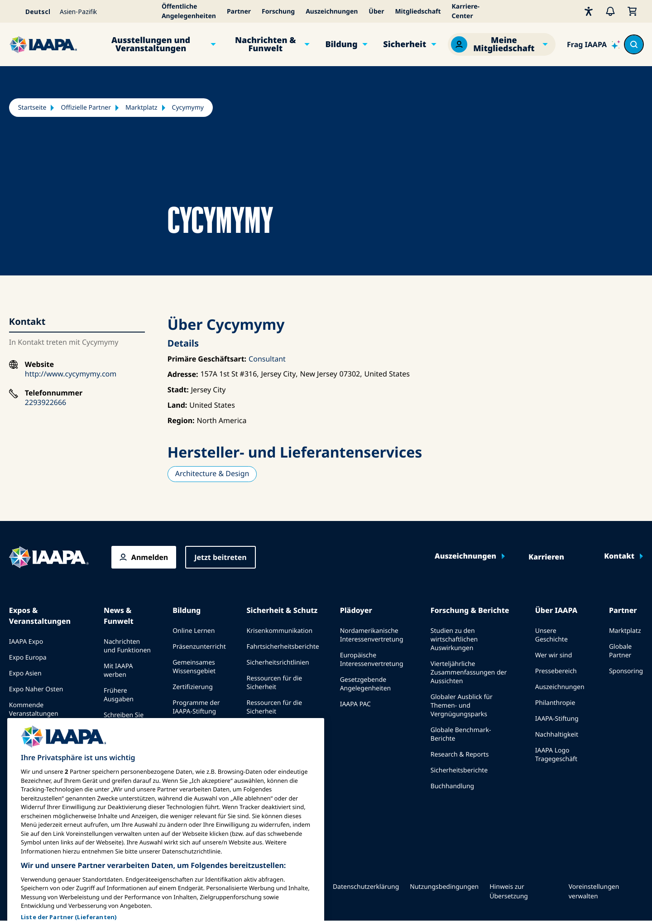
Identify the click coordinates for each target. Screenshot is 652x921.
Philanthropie (555, 703)
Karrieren (546, 557)
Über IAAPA (556, 610)
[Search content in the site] (634, 44)
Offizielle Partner (86, 107)
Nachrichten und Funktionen (127, 646)
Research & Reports (460, 754)
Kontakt (619, 556)
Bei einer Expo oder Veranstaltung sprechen (44, 734)
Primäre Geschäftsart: (207, 359)
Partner (239, 11)
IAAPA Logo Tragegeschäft (556, 754)
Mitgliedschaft (418, 11)
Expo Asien (25, 673)
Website (39, 364)
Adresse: (183, 374)
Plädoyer (356, 610)
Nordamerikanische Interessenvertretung (371, 635)
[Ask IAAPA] (593, 44)
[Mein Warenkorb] (632, 11)
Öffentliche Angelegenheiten (189, 11)
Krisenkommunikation (279, 631)
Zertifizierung (193, 687)
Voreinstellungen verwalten (594, 891)
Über (376, 11)
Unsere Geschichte (551, 635)
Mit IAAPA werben (118, 670)
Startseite (32, 107)
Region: (181, 420)
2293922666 (45, 402)
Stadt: (178, 390)
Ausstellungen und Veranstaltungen (150, 44)
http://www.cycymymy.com (70, 374)
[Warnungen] (610, 11)
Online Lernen (194, 631)
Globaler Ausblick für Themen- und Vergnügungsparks (462, 705)
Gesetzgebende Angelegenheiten (365, 684)
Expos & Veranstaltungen (40, 615)
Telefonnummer (53, 393)
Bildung (341, 44)
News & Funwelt (119, 615)
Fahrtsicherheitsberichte (283, 646)
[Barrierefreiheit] (588, 11)
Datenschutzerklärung (366, 886)
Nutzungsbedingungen (444, 886)
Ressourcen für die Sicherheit (274, 682)
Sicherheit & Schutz (282, 610)
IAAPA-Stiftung (557, 718)
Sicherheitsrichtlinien (278, 662)
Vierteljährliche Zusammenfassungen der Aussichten (469, 672)
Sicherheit (404, 44)
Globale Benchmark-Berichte (461, 734)
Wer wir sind (553, 655)
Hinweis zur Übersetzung (508, 891)
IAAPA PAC (355, 704)
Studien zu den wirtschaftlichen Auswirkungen (454, 639)
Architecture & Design (212, 473)
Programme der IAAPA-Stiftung (196, 707)
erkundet (186, 727)
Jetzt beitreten (220, 557)
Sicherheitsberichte (459, 770)
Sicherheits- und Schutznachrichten (274, 731)
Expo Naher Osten (36, 689)
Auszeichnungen (332, 11)
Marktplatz (141, 107)
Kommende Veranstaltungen (33, 709)
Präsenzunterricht (199, 646)
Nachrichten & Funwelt (265, 44)
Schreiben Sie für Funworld (124, 719)
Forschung (278, 11)
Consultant (267, 359)
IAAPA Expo (26, 641)
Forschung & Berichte (470, 610)
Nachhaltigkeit (556, 734)
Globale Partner (620, 651)
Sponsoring (626, 671)
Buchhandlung (452, 786)
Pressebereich (556, 671)
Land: (177, 405)
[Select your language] (31, 11)
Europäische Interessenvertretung (371, 659)
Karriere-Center (466, 11)
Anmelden (149, 557)
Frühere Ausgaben (119, 695)
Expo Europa (28, 657)
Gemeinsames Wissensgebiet (194, 666)
